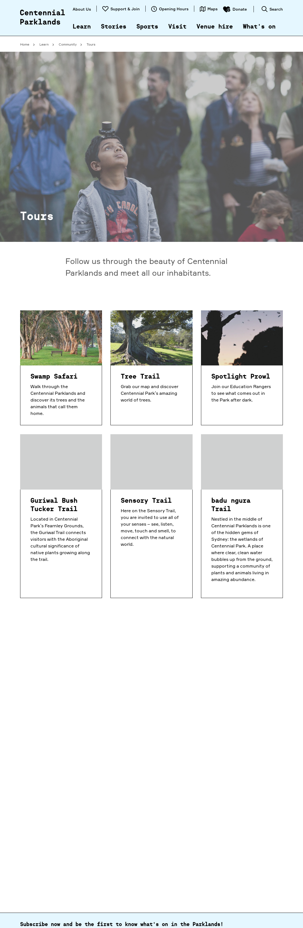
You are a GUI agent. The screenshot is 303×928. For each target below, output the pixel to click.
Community (68, 44)
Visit (177, 27)
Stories (113, 27)
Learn (82, 27)
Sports (147, 27)
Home (24, 44)
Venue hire (215, 27)
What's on (259, 27)
